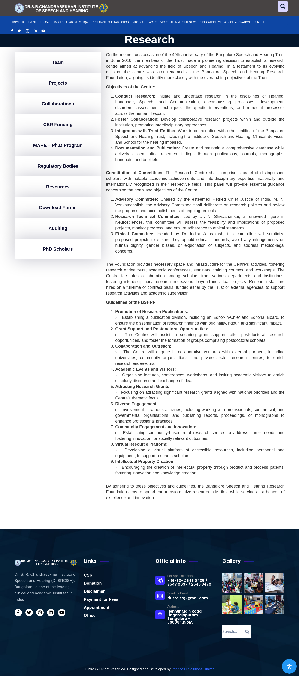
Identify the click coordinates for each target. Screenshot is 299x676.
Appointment (96, 607)
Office (90, 615)
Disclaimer (94, 591)
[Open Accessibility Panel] (289, 666)
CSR (88, 575)
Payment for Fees (101, 599)
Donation (93, 583)
